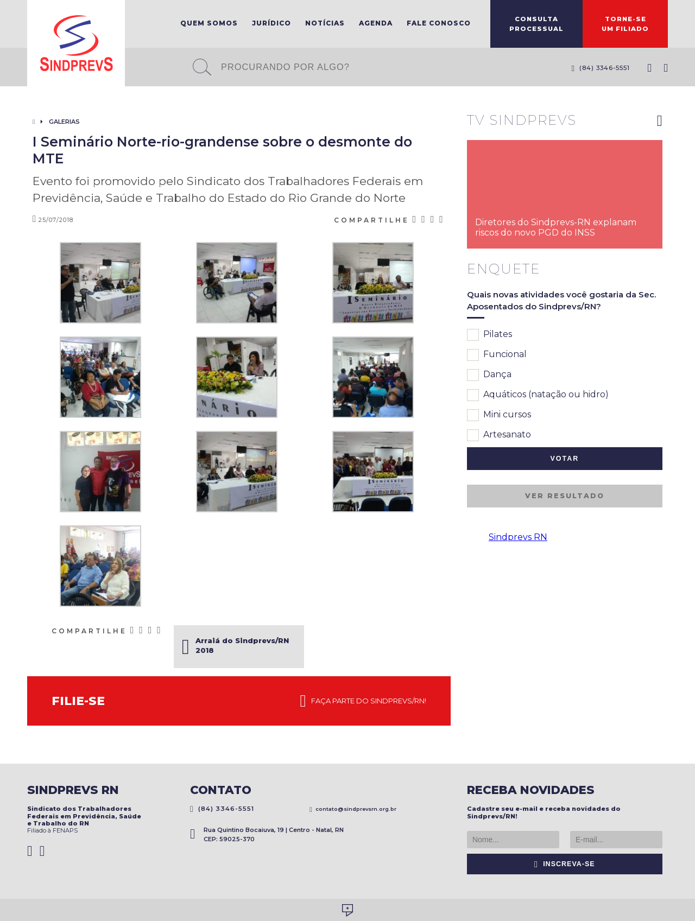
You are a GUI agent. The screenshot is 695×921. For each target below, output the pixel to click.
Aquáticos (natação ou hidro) (538, 395)
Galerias (64, 121)
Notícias (325, 23)
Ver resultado (564, 496)
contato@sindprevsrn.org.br (352, 809)
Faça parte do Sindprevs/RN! (363, 701)
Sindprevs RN (518, 537)
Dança (489, 375)
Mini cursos (499, 415)
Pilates (489, 335)
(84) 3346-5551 (600, 68)
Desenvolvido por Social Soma (347, 910)
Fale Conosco (439, 23)
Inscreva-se (564, 864)
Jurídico (271, 23)
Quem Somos (209, 23)
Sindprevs (76, 43)
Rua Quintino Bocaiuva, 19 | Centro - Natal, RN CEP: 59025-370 (267, 834)
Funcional (497, 355)
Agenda (376, 23)
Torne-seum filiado (625, 24)
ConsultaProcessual (536, 24)
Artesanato (499, 435)
